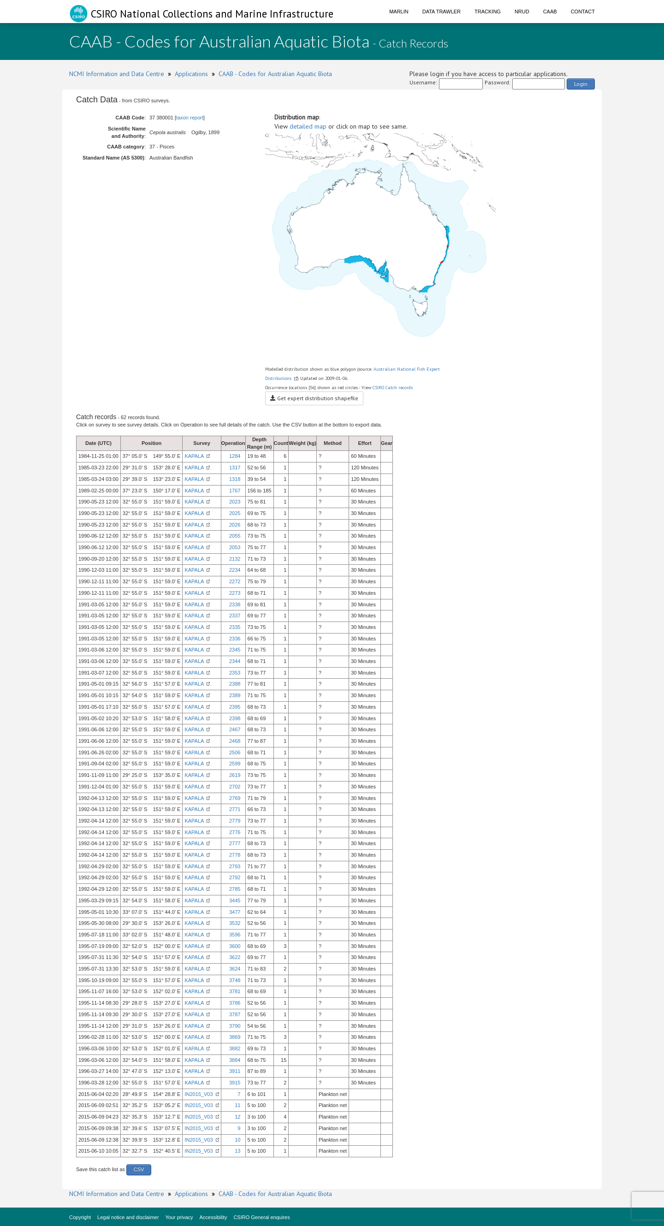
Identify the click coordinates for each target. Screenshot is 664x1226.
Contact (583, 11)
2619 (234, 775)
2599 (234, 763)
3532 (234, 923)
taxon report (189, 117)
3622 (234, 957)
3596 (234, 934)
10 (237, 1140)
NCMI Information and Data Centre (116, 74)
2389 (234, 695)
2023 (234, 501)
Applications (191, 74)
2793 (234, 866)
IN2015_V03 (198, 1094)
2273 (234, 593)
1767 (234, 490)
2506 (234, 752)
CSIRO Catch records (393, 388)
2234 (234, 570)
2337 (234, 615)
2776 (234, 832)
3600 (234, 946)
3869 (234, 1037)
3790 (234, 1026)
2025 (234, 513)
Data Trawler (441, 11)
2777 (234, 843)
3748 (234, 980)
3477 (234, 912)
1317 (234, 467)
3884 (234, 1060)
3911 (234, 1071)
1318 (234, 479)
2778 (234, 855)
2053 (234, 547)
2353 (234, 672)
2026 (234, 524)
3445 (234, 900)
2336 (234, 638)
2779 (234, 820)
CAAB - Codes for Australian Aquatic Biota (275, 74)
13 (237, 1151)
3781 (234, 991)
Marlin (399, 11)
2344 (234, 661)
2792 (234, 877)
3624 (234, 968)
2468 (234, 741)
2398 (234, 718)
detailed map (308, 126)
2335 (234, 627)
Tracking (487, 11)
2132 (234, 559)
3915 (234, 1082)
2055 (234, 536)
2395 (234, 707)
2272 (234, 581)
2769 (234, 798)
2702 (234, 786)
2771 (234, 809)
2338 (234, 604)
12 (237, 1116)
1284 (234, 456)
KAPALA (194, 456)
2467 (234, 729)
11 (237, 1105)
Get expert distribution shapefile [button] (314, 398)
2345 (234, 649)
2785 (234, 889)
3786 (234, 1003)
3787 (234, 1014)
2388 (234, 684)
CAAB (550, 11)
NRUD (522, 11)
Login (580, 83)
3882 (234, 1048)
